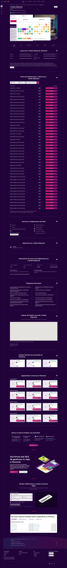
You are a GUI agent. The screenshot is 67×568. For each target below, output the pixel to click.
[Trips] (1, 11)
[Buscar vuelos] (1, 4)
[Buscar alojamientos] (1, 6)
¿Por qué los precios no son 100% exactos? (35, 545)
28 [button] (27, 33)
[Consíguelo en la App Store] (53, 555)
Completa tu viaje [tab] (40, 519)
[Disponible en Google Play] (53, 553)
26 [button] (46, 31)
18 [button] (20, 31)
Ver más (57, 390)
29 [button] (29, 33)
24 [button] (18, 33)
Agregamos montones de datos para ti (35, 543)
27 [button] (25, 33)
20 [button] (25, 31)
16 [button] (39, 29)
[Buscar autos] (1, 8)
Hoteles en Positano (16, 526)
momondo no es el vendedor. (35, 541)
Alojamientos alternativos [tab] (24, 519)
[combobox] (23, 494)
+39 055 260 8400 (14, 11)
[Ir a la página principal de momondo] (6, 1)
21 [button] (27, 31)
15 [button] (29, 29)
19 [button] (46, 29)
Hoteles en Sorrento (38, 525)
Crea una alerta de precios (51, 439)
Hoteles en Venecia (15, 525)
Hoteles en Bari (37, 529)
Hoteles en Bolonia (15, 529)
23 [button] (39, 31)
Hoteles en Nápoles (38, 526)
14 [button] (27, 29)
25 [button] (20, 33)
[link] (22, 386)
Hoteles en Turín (15, 530)
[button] (2, 1)
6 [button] (48, 24)
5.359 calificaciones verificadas (22, 12)
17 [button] (18, 31)
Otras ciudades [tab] (15, 519)
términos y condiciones (26, 506)
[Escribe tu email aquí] (23, 499)
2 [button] (39, 24)
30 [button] (39, 33)
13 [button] (25, 29)
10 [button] (18, 29)
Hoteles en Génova (38, 530)
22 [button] (29, 31)
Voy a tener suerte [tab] (32, 519)
